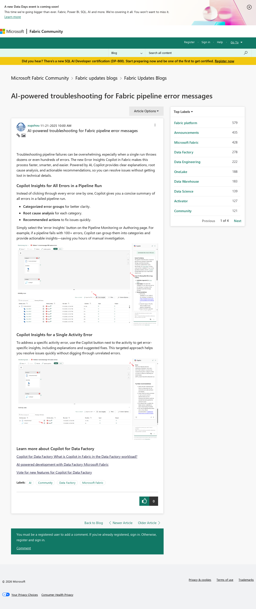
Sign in (206, 42)
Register (189, 42)
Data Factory (67, 482)
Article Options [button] (145, 111)
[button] (155, 125)
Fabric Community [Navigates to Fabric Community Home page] (46, 31)
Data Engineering (187, 162)
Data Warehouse (186, 181)
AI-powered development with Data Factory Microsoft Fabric (62, 464)
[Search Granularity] (127, 53)
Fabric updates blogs (96, 78)
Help (220, 42)
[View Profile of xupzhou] (33, 125)
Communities (130, 31)
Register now (224, 61)
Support (185, 31)
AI (30, 482)
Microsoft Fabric (92, 482)
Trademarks (246, 579)
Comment (24, 548)
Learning (166, 31)
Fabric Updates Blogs (145, 78)
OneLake (180, 171)
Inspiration (92, 31)
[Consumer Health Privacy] (57, 595)
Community (45, 482)
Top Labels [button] (182, 111)
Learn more (12, 17)
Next (237, 221)
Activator (181, 201)
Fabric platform (185, 123)
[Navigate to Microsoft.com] (12, 31)
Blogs (149, 31)
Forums (73, 31)
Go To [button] (235, 42)
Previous (208, 221)
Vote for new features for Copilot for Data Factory (54, 472)
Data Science (183, 191)
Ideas (110, 31)
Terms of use (225, 579)
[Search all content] (198, 53)
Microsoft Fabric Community (40, 78)
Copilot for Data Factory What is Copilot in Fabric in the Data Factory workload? (77, 456)
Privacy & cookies (200, 579)
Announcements (186, 132)
